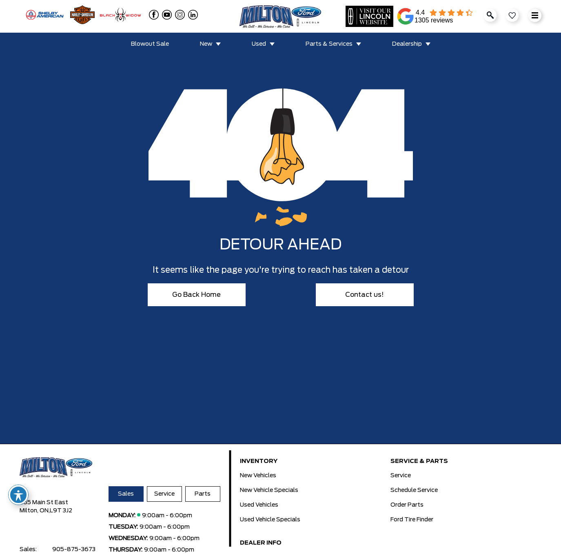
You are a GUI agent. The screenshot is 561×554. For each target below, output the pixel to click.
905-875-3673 (73, 549)
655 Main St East (44, 502)
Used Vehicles (259, 505)
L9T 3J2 (61, 511)
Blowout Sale (150, 44)
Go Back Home (196, 294)
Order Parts (407, 505)
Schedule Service (414, 490)
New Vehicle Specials (269, 490)
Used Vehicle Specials (270, 520)
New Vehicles (258, 475)
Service (164, 494)
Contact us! (364, 294)
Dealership (407, 44)
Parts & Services (329, 44)
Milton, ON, (35, 511)
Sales (126, 494)
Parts (203, 494)
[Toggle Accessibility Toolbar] (18, 495)
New (206, 44)
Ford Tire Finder (411, 520)
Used (259, 44)
